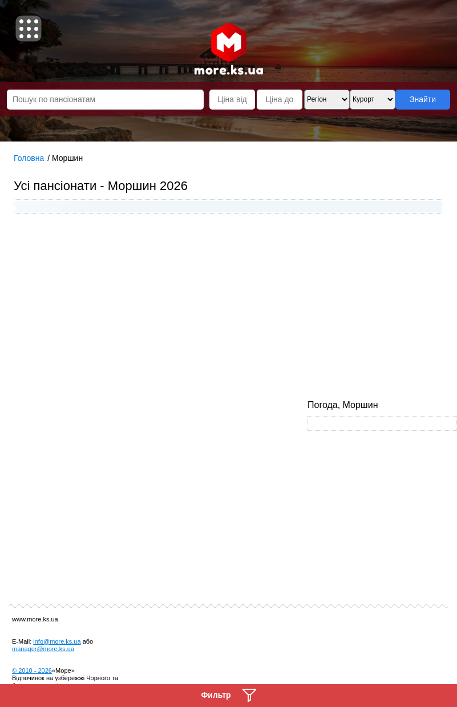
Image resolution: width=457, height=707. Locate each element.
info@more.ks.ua (56, 641)
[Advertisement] (228, 308)
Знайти (423, 99)
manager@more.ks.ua (43, 648)
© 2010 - (32, 670)
